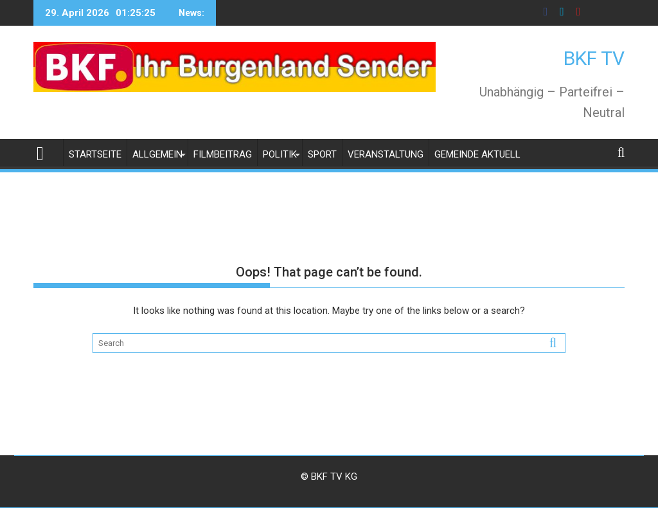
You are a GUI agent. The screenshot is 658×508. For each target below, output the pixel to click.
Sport (322, 154)
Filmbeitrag (222, 154)
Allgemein (157, 154)
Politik (280, 154)
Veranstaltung (385, 154)
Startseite (95, 154)
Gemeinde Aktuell (477, 154)
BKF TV (594, 58)
